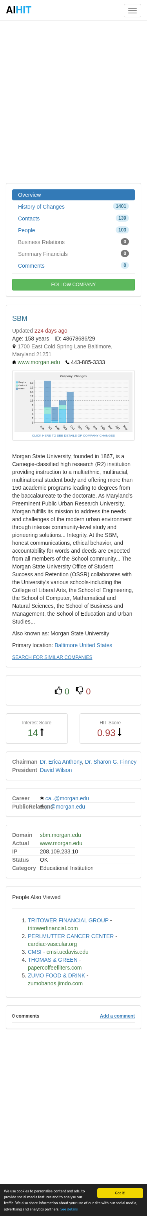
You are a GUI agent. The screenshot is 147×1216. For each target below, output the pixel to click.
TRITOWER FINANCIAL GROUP (68, 920)
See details (69, 1209)
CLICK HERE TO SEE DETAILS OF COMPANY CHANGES (73, 435)
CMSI (35, 952)
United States (95, 645)
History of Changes (73, 206)
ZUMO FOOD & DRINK (56, 975)
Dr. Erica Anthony (61, 762)
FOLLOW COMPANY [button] (73, 284)
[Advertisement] (73, 101)
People (73, 229)
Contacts (73, 218)
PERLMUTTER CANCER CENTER (71, 936)
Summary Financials (73, 253)
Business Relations (73, 241)
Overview (29, 195)
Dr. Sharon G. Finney (111, 762)
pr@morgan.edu (65, 806)
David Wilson (56, 770)
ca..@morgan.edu (67, 798)
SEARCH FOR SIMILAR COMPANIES (52, 657)
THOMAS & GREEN (53, 960)
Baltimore (66, 645)
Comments (73, 265)
